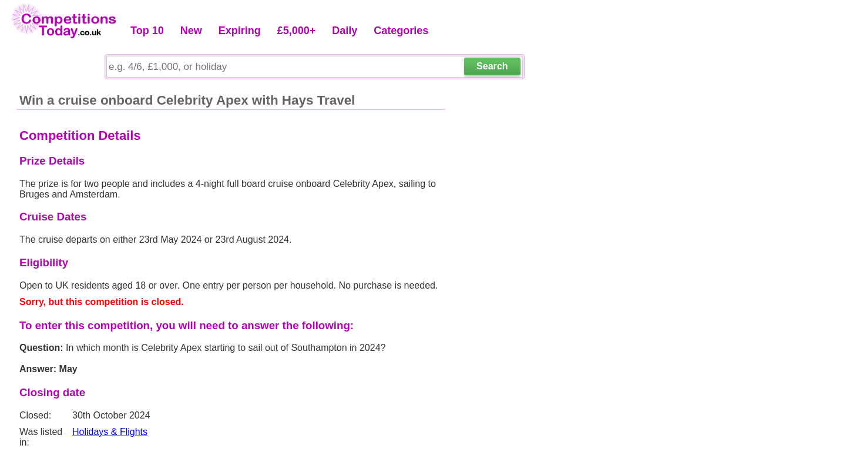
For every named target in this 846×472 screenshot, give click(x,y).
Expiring (240, 30)
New (191, 30)
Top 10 (147, 30)
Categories (401, 30)
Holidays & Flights (109, 432)
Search (492, 66)
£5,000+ (296, 30)
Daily (344, 30)
